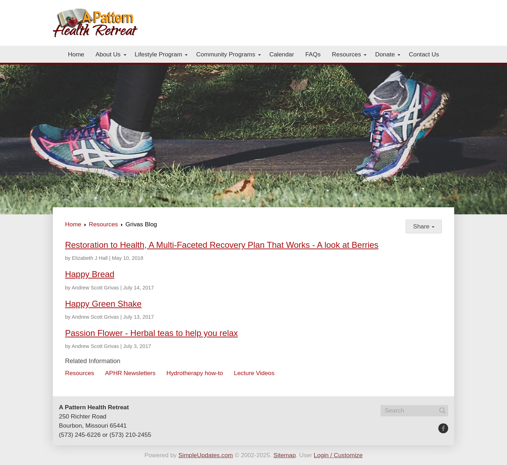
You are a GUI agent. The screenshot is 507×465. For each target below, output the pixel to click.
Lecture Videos (254, 373)
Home (76, 54)
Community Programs (225, 54)
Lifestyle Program (158, 54)
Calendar (281, 54)
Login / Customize (338, 455)
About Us (107, 54)
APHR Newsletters (130, 373)
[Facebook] (443, 428)
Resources (346, 54)
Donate (385, 54)
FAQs (312, 54)
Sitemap (284, 455)
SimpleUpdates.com (206, 455)
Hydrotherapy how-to (195, 373)
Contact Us (424, 54)
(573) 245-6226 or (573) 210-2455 (105, 434)
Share (423, 226)
